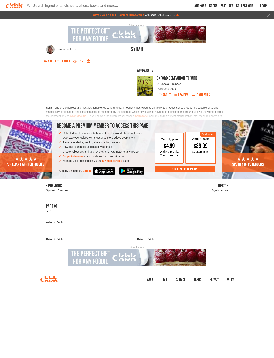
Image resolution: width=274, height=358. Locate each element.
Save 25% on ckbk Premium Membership (118, 14)
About (164, 95)
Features (226, 5)
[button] (28, 6)
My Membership (112, 160)
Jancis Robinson (68, 49)
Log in (87, 170)
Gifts (230, 279)
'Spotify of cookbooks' (248, 162)
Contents (201, 95)
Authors (200, 5)
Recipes (181, 95)
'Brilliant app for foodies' (26, 162)
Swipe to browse (73, 156)
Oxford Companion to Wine (177, 78)
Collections (244, 5)
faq (165, 279)
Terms (197, 279)
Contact (180, 279)
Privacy (214, 279)
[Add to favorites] (81, 61)
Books (213, 5)
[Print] (75, 61)
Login (263, 5)
